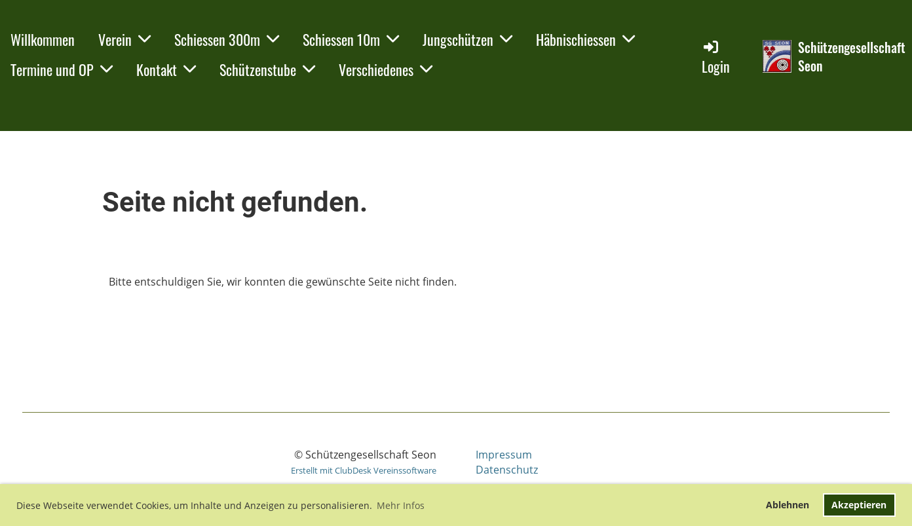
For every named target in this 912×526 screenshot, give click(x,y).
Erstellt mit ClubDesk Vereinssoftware (363, 470)
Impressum (504, 454)
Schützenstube (267, 69)
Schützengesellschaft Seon (851, 56)
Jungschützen (467, 39)
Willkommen (42, 39)
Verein (124, 39)
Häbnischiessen (585, 39)
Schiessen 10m (351, 39)
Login (716, 57)
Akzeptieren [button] (858, 504)
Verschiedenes (385, 69)
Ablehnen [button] (787, 504)
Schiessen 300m (226, 39)
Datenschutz (507, 469)
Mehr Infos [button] (401, 505)
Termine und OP (61, 69)
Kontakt (166, 69)
